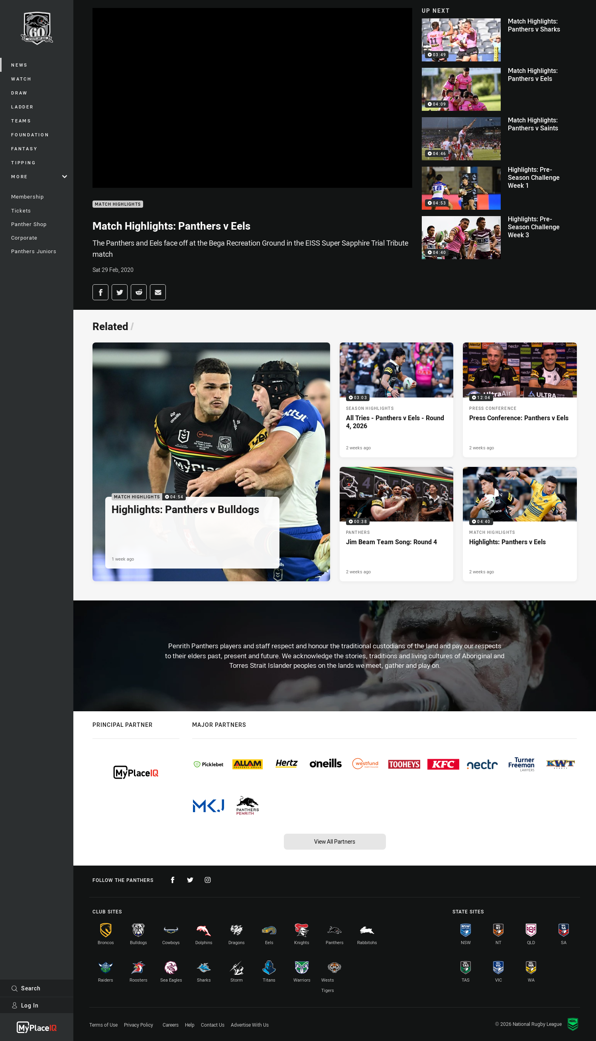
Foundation (30, 135)
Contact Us (212, 1024)
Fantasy (24, 149)
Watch (21, 79)
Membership (27, 196)
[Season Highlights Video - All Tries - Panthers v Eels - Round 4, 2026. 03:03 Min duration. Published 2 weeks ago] (397, 399)
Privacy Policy (138, 1024)
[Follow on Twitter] (190, 880)
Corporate (24, 237)
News (19, 65)
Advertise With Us (250, 1024)
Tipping (23, 162)
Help (190, 1024)
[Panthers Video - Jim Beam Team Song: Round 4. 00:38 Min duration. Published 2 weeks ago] (397, 524)
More (39, 176)
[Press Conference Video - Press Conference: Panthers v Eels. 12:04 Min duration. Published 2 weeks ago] (520, 399)
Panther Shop (29, 224)
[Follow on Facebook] (172, 880)
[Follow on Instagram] (208, 880)
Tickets (21, 210)
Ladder (22, 107)
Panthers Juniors (34, 251)
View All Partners (334, 841)
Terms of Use (103, 1024)
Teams (21, 121)
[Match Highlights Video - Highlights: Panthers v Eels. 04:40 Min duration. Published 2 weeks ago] (520, 524)
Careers (171, 1024)
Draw (19, 93)
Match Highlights (118, 204)
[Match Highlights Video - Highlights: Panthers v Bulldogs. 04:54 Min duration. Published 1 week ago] (211, 461)
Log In (25, 1005)
